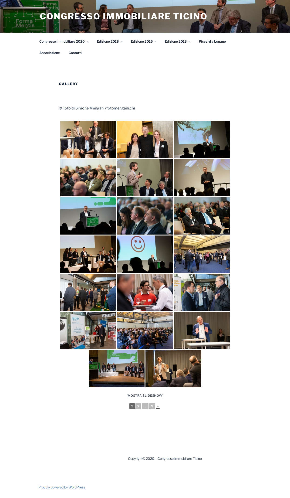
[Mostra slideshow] (145, 395)
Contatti (75, 53)
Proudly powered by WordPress (61, 487)
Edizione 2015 (144, 41)
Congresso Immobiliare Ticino (124, 16)
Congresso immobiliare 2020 (64, 41)
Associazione (49, 53)
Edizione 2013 (178, 41)
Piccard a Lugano (212, 41)
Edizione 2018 (110, 41)
